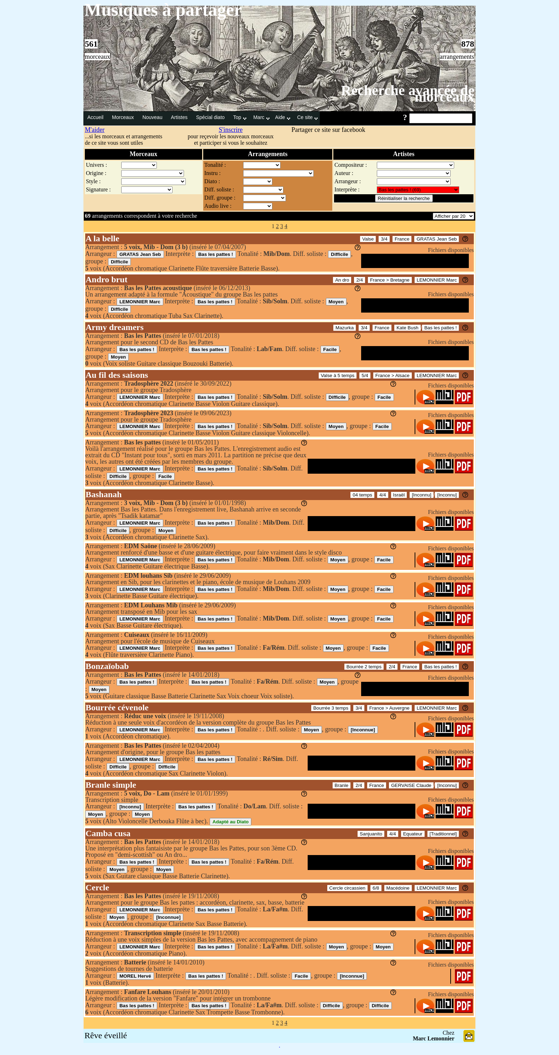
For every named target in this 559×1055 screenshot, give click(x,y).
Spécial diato (211, 117)
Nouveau (153, 117)
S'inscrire (230, 129)
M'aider (94, 129)
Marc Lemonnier (434, 1038)
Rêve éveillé (105, 1035)
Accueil (96, 117)
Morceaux (123, 117)
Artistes (180, 117)
